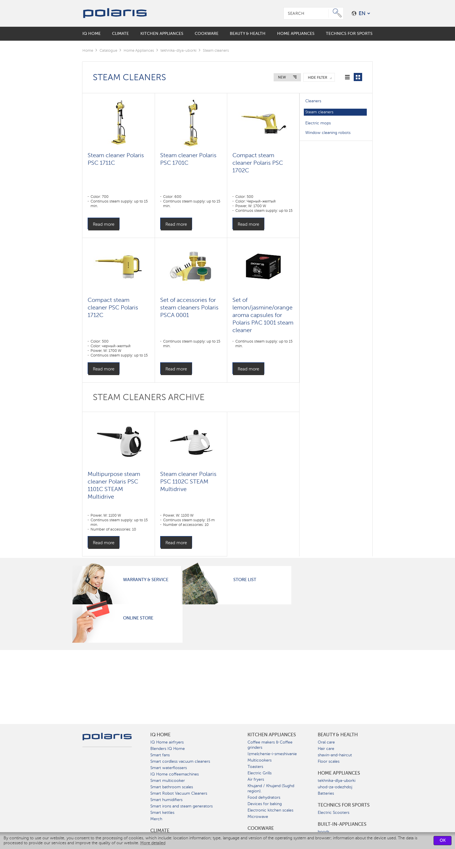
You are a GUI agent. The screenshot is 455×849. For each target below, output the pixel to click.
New (282, 77)
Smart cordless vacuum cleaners (180, 761)
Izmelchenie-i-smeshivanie (272, 753)
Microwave (258, 816)
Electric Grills (260, 773)
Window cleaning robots (328, 132)
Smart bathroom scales (171, 786)
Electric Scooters (333, 812)
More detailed (152, 843)
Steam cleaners (319, 112)
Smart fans (160, 755)
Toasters (255, 766)
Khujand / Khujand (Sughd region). (271, 788)
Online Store (138, 618)
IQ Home (160, 735)
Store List (244, 579)
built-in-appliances (342, 824)
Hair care (326, 748)
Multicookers (260, 760)
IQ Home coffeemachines (174, 774)
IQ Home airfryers (167, 742)
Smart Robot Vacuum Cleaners (178, 793)
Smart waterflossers (168, 767)
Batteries (326, 793)
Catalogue (108, 50)
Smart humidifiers (166, 799)
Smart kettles (162, 812)
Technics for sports (344, 805)
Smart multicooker (167, 780)
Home (87, 50)
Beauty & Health (338, 735)
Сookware (261, 828)
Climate (159, 831)
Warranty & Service (145, 579)
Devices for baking (265, 803)
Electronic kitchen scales (270, 810)
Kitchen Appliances (272, 735)
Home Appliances (139, 50)
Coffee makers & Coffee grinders (270, 745)
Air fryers (256, 779)
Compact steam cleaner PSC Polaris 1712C (113, 307)
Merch (156, 818)
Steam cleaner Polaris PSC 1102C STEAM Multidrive (188, 481)
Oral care (326, 742)
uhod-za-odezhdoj (335, 786)
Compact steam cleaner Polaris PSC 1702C (257, 163)
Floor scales (329, 761)
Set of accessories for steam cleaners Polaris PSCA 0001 (189, 307)
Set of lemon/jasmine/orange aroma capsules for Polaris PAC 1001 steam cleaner (262, 315)
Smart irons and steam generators (181, 806)
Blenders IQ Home (167, 748)
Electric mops (318, 123)
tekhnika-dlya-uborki (178, 50)
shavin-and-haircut (335, 755)
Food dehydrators (264, 797)
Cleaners (313, 100)
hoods (323, 831)
